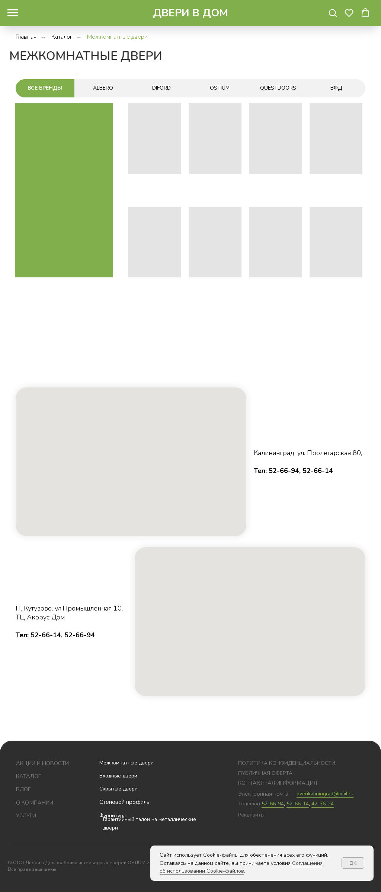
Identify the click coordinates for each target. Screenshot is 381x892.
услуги (26, 815)
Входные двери (118, 775)
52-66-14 (297, 803)
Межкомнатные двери (126, 762)
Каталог (61, 37)
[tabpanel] (190, 212)
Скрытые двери (118, 788)
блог (23, 789)
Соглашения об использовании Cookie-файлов (241, 867)
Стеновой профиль (124, 802)
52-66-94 (273, 803)
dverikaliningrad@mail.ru (325, 793)
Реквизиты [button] (251, 814)
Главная (26, 37)
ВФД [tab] (336, 87)
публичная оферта (265, 773)
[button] (332, 12)
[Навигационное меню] (12, 13)
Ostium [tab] (220, 87)
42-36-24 (322, 803)
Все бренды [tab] (45, 87)
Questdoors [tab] (278, 87)
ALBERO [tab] (103, 87)
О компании (34, 802)
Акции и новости (42, 763)
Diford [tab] (161, 87)
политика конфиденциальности (286, 763)
